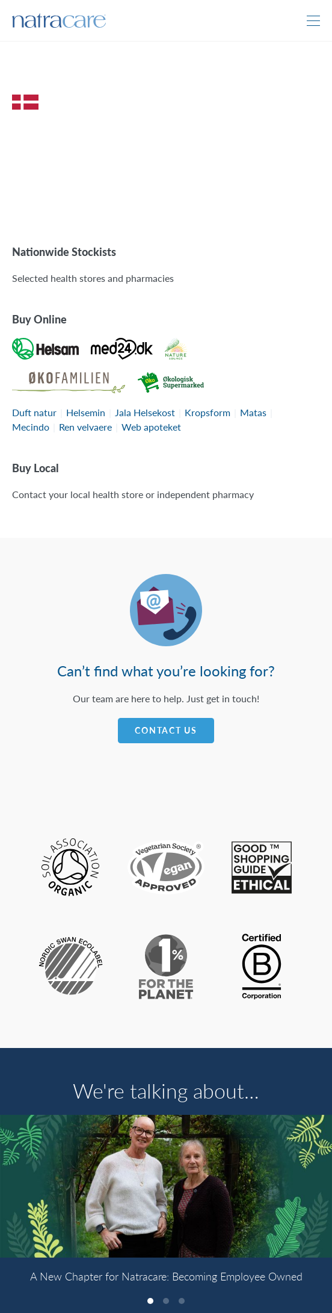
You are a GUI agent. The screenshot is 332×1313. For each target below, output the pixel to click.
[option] (166, 1205)
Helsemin (85, 412)
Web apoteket (151, 426)
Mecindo (30, 426)
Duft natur (34, 412)
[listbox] (166, 1205)
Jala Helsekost (145, 412)
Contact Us (166, 730)
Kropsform (207, 412)
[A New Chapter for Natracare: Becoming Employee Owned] (166, 1186)
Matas (253, 412)
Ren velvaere (85, 426)
